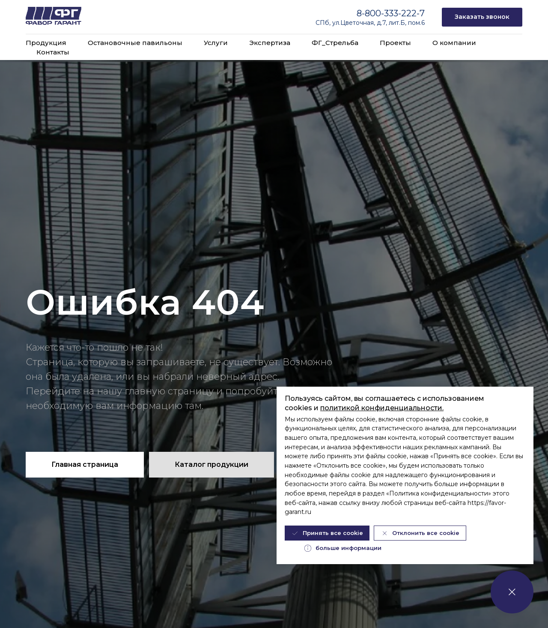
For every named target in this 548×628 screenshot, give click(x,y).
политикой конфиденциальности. (382, 408)
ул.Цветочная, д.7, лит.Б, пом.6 (378, 23)
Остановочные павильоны (135, 43)
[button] (482, 17)
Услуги (216, 43)
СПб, (324, 23)
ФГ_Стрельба (335, 43)
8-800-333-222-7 (391, 13)
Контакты (52, 52)
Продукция (46, 43)
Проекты (395, 43)
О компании (454, 43)
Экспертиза (269, 43)
